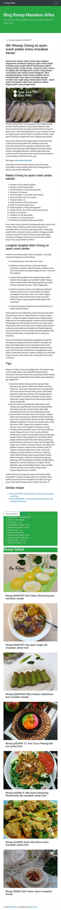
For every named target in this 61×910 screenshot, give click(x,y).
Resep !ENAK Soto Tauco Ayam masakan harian (29, 893)
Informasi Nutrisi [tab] (11, 514)
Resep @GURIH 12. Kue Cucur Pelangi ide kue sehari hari (29, 745)
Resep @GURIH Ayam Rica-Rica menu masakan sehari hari (27, 843)
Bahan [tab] (24, 514)
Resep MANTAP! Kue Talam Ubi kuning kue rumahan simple (30, 597)
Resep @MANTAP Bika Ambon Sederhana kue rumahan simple (29, 695)
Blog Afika (8, 3)
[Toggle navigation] (56, 3)
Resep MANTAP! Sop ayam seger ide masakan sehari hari (26, 646)
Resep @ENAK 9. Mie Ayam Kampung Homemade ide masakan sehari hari (27, 794)
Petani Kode (32, 907)
